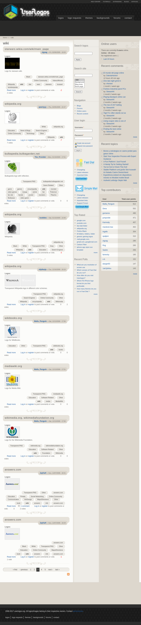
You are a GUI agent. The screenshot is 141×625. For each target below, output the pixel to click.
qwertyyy (42, 107)
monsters (42, 195)
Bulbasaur (11, 198)
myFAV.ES (134, 1)
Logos (61, 18)
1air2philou (107, 268)
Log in (23, 90)
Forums (117, 18)
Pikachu (53, 195)
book (18, 503)
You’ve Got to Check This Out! (115, 167)
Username (79, 127)
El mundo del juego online (113, 73)
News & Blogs (25, 130)
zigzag (44, 52)
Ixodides (43, 218)
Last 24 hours (108, 59)
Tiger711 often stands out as (114, 113)
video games (12, 192)
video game (25, 198)
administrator (78, 611)
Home (5, 37)
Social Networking (37, 496)
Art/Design (28, 499)
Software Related (47, 397)
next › (50, 570)
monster (53, 189)
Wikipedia (11, 84)
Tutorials (106, 1)
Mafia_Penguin (40, 321)
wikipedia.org (13, 104)
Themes (89, 18)
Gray (52, 246)
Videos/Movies (58, 80)
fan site (10, 195)
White (44, 127)
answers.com (13, 470)
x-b (104, 259)
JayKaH (43, 473)
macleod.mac (108, 227)
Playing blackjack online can (114, 97)
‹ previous (24, 570)
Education (11, 130)
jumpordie (106, 218)
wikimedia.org (35, 446)
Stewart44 (110, 92)
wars (38, 84)
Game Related (48, 185)
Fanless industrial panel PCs (114, 89)
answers (37, 503)
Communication (13, 499)
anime (35, 192)
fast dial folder (82, 226)
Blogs (126, 1)
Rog (104, 245)
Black (28, 77)
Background (79, 82)
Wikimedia (59, 301)
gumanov (106, 213)
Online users (81, 111)
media (48, 401)
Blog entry (79, 84)
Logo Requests (74, 18)
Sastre (105, 250)
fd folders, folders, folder (86, 234)
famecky (106, 255)
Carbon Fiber (82, 244)
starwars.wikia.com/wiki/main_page (27, 49)
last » (57, 570)
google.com (81, 220)
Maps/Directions (43, 499)
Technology (30, 133)
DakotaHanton (112, 76)
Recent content (82, 114)
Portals (22, 496)
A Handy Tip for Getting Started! (115, 164)
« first (15, 570)
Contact (128, 18)
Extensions (117, 1)
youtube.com (81, 223)
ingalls (105, 232)
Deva (105, 209)
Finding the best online (112, 129)
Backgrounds (103, 18)
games (19, 189)
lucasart (60, 84)
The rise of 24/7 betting (112, 105)
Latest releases (82, 172)
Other (42, 133)
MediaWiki (59, 401)
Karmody (106, 222)
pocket (31, 195)
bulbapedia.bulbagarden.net (53, 181)
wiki (12, 37)
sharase (109, 84)
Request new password (85, 146)
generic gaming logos (85, 236)
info (47, 503)
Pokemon (53, 192)
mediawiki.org (58, 394)
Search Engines (41, 130)
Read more (11, 90)
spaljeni (106, 236)
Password (79, 135)
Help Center (95, 1)
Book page (79, 87)
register (31, 90)
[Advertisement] (70, 28)
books (61, 350)
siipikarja (42, 269)
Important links (82, 175)
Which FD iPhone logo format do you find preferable (85, 283)
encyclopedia (32, 189)
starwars (49, 84)
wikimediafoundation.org (54, 446)
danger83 (106, 264)
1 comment (25, 506)
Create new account (83, 143)
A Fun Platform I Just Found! (114, 162)
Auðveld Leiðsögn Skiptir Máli (115, 180)
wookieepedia (13, 87)
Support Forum (82, 203)
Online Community (40, 80)
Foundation (46, 453)
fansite (20, 195)
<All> (79, 80)
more (96, 252)
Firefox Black (82, 231)
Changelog (81, 170)
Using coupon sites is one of (114, 121)
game (10, 189)
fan (43, 192)
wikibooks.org (58, 346)
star (30, 84)
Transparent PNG (29, 181)
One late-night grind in (112, 81)
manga (24, 192)
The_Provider (40, 157)
